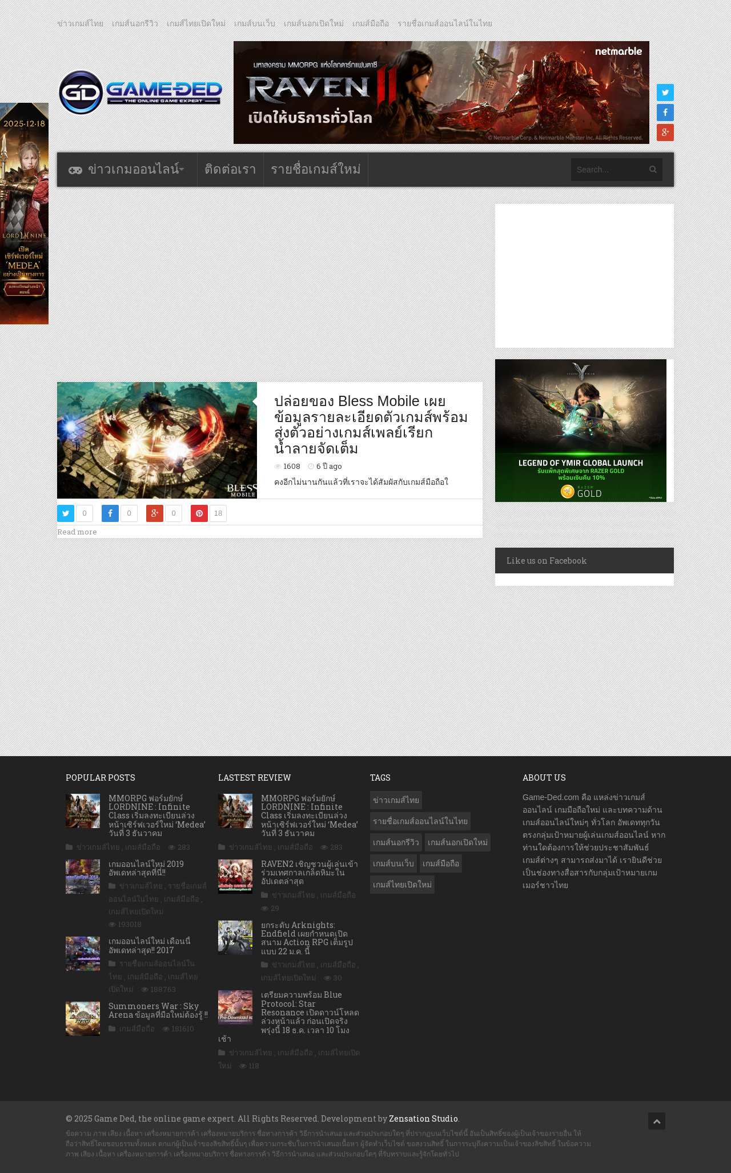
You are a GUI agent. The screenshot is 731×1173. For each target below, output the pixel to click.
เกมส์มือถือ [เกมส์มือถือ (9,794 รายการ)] (441, 863)
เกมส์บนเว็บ (254, 23)
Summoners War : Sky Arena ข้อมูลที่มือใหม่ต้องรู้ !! (158, 1010)
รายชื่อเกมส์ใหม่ (316, 169)
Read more (77, 532)
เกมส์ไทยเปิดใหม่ (196, 23)
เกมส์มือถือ (370, 23)
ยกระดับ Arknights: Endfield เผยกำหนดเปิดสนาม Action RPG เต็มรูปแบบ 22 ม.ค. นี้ (307, 938)
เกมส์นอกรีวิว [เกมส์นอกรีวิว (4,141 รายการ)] (396, 842)
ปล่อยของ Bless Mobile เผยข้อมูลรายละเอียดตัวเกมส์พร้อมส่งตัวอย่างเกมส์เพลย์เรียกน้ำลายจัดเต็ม (371, 424)
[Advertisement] (270, 284)
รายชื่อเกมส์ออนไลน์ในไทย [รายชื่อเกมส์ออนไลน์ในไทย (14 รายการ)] (420, 821)
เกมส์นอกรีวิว (135, 23)
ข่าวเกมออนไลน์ (133, 169)
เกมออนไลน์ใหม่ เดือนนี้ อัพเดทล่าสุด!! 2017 (150, 945)
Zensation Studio (423, 1118)
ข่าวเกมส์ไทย (80, 23)
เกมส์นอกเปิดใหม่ (314, 23)
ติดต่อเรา (230, 169)
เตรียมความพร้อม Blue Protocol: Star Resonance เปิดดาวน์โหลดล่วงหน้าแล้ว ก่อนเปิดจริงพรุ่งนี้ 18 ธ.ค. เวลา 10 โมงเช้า (288, 1016)
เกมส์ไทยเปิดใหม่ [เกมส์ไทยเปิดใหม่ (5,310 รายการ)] (402, 884)
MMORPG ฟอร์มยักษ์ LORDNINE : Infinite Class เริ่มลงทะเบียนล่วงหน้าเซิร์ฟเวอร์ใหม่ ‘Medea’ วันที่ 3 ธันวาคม (157, 816)
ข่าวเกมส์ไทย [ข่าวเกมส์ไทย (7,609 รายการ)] (396, 800)
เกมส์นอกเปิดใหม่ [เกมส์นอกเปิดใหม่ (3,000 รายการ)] (458, 842)
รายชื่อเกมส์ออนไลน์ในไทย (444, 23)
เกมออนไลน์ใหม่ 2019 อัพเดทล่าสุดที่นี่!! (146, 868)
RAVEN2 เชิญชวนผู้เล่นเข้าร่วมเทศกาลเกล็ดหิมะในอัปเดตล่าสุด (309, 872)
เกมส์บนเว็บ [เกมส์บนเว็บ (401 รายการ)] (393, 863)
